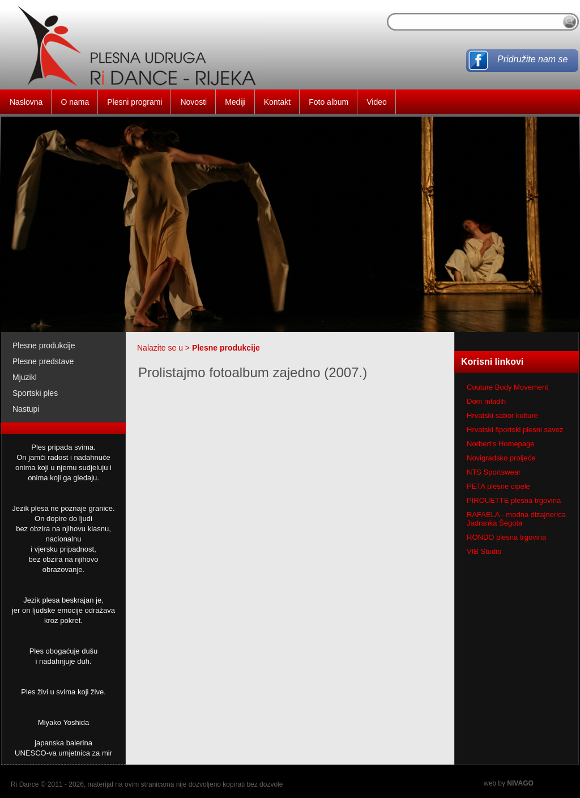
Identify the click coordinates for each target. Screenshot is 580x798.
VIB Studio (484, 551)
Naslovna (26, 101)
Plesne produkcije (43, 345)
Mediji (235, 101)
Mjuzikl (24, 377)
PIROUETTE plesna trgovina (514, 500)
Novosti (193, 101)
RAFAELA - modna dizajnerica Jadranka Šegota (516, 518)
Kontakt (277, 101)
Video (376, 101)
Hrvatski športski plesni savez (515, 429)
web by (509, 783)
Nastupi (25, 408)
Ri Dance (25, 784)
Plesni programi (134, 101)
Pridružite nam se (532, 59)
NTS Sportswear (494, 472)
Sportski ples (35, 393)
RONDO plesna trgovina (506, 537)
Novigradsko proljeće (501, 458)
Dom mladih (486, 401)
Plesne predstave (43, 361)
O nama (75, 101)
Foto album (328, 101)
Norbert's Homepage (501, 443)
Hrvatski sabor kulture (502, 415)
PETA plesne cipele (498, 486)
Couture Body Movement (507, 387)
